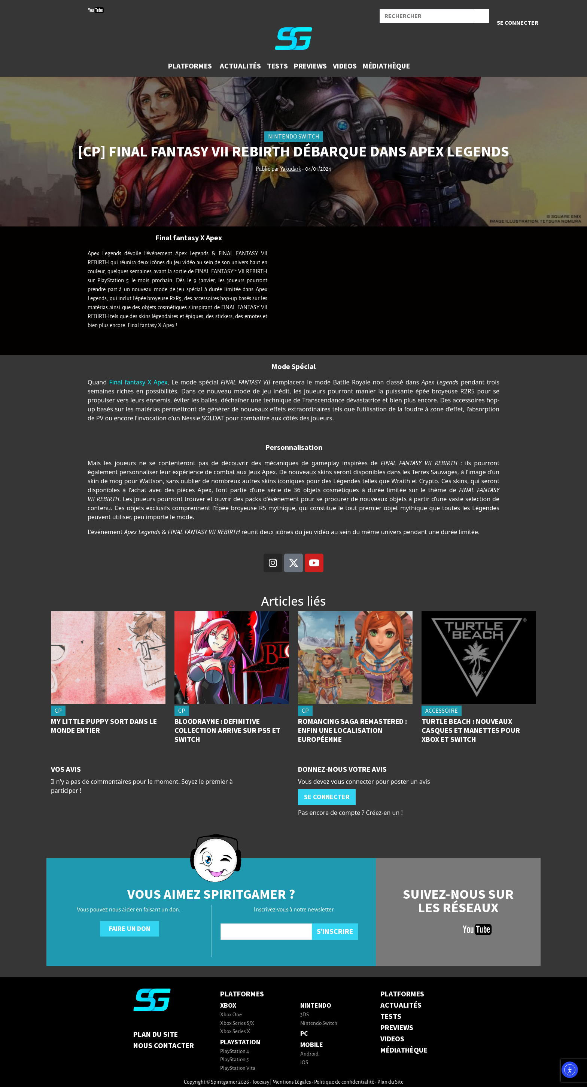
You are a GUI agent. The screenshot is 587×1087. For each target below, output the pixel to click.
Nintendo (315, 1005)
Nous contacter (163, 1046)
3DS (304, 1015)
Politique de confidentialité (344, 1082)
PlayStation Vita (237, 1068)
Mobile (311, 1045)
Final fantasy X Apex (138, 382)
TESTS (390, 1016)
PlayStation (240, 1042)
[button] (191, 66)
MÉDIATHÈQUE (404, 1050)
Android (309, 1054)
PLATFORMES (402, 994)
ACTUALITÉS (401, 1005)
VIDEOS (392, 1039)
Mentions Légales (292, 1082)
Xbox (228, 1005)
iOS (304, 1063)
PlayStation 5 (234, 1060)
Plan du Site (155, 1034)
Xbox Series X (235, 1032)
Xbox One (231, 1015)
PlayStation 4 (234, 1051)
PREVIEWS (396, 1028)
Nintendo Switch (318, 1023)
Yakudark (290, 169)
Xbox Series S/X (237, 1023)
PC (304, 1033)
